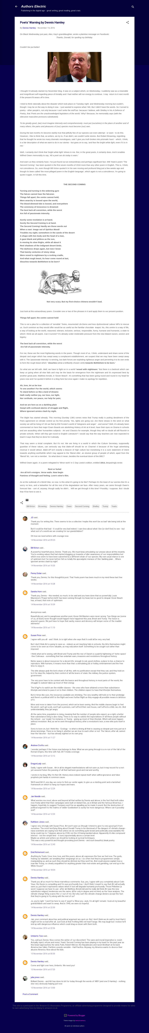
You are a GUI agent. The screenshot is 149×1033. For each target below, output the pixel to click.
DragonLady (36, 763)
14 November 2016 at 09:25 (43, 540)
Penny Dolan (36, 573)
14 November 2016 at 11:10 (43, 627)
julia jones (35, 977)
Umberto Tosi (37, 936)
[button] (127, 23)
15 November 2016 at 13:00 (43, 988)
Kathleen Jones (38, 822)
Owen (69, 506)
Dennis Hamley (56, 506)
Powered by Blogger (74, 1015)
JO (32, 517)
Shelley (96, 506)
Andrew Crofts (37, 745)
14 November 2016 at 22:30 (43, 907)
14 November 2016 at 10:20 (43, 565)
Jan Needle (36, 796)
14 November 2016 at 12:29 (43, 788)
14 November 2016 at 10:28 (43, 584)
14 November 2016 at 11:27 (43, 737)
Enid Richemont (38, 852)
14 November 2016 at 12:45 (43, 844)
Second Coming (82, 506)
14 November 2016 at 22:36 (43, 928)
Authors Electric (33, 6)
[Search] (132, 7)
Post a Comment (30, 994)
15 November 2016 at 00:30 (43, 953)
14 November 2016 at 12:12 (43, 756)
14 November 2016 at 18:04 (43, 870)
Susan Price (36, 635)
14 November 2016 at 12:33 (43, 814)
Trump (105, 506)
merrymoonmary (80, 1020)
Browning (42, 506)
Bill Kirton (31, 506)
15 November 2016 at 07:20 (43, 969)
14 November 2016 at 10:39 (43, 604)
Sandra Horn (36, 591)
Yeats (114, 506)
